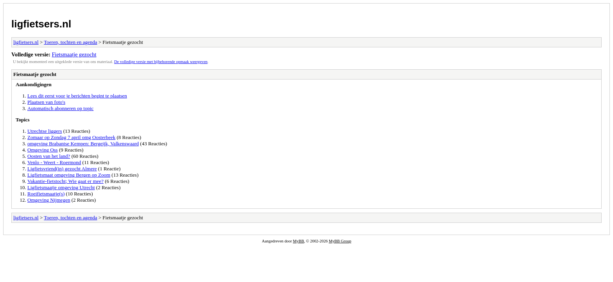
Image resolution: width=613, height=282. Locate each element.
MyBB (298, 241)
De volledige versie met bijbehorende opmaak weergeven (161, 62)
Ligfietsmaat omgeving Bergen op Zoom (68, 175)
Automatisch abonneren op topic (60, 108)
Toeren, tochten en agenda (70, 42)
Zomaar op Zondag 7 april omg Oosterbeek (71, 137)
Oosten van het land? (48, 156)
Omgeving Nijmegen (48, 200)
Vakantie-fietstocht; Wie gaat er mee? (65, 181)
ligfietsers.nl (41, 24)
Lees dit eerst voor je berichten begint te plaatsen (77, 96)
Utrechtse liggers (44, 131)
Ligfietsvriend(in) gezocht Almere (62, 169)
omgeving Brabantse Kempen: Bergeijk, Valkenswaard (83, 143)
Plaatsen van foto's (46, 102)
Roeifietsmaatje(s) (46, 194)
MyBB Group (340, 241)
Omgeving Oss (42, 150)
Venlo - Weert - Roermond (54, 162)
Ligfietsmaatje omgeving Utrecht (61, 187)
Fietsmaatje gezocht (74, 54)
